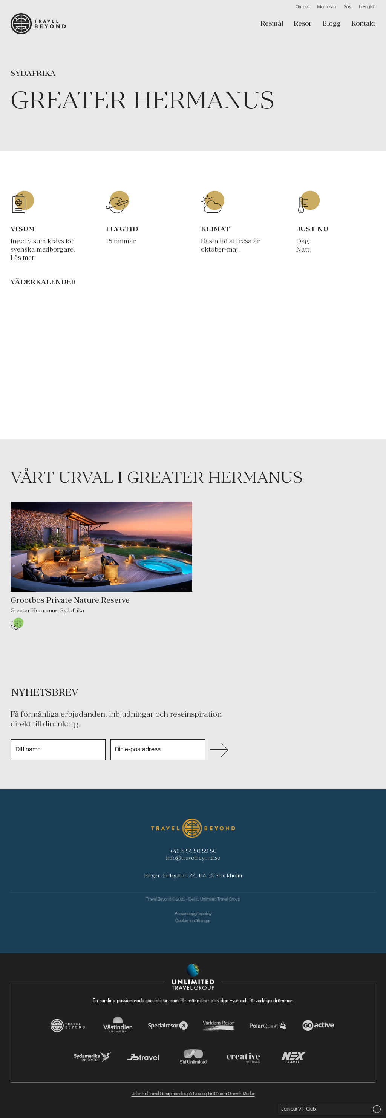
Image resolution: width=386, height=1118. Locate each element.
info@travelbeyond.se (193, 857)
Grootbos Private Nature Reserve (70, 600)
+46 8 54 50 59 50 (193, 851)
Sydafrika (33, 73)
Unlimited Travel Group (220, 899)
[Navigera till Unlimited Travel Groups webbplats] (193, 977)
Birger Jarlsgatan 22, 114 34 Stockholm (193, 875)
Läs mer (22, 257)
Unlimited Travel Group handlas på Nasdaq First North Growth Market (193, 1093)
